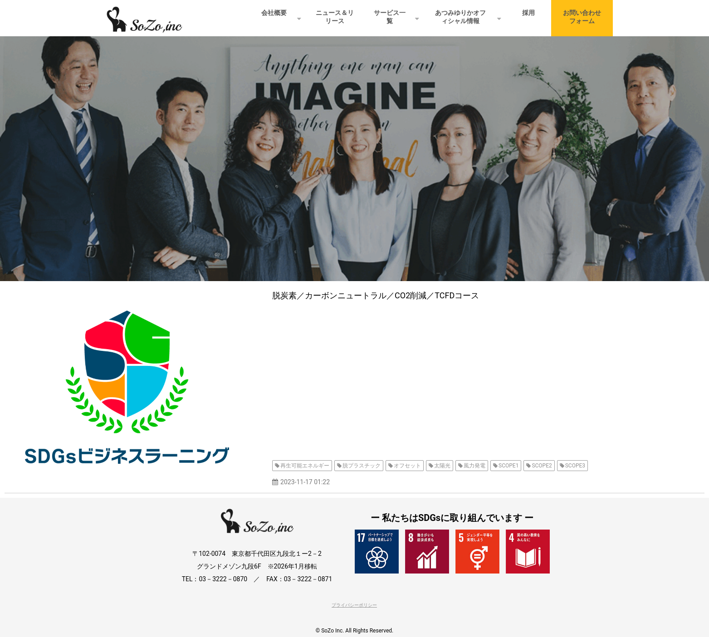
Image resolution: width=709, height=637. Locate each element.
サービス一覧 (390, 16)
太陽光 (442, 465)
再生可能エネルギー (304, 465)
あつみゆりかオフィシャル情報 (460, 16)
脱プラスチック (361, 465)
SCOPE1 (508, 465)
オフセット (407, 465)
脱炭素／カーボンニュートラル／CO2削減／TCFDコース (375, 295)
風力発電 (474, 465)
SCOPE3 (575, 465)
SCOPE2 (542, 465)
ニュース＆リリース (335, 16)
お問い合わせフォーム (582, 16)
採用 (528, 12)
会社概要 (274, 12)
